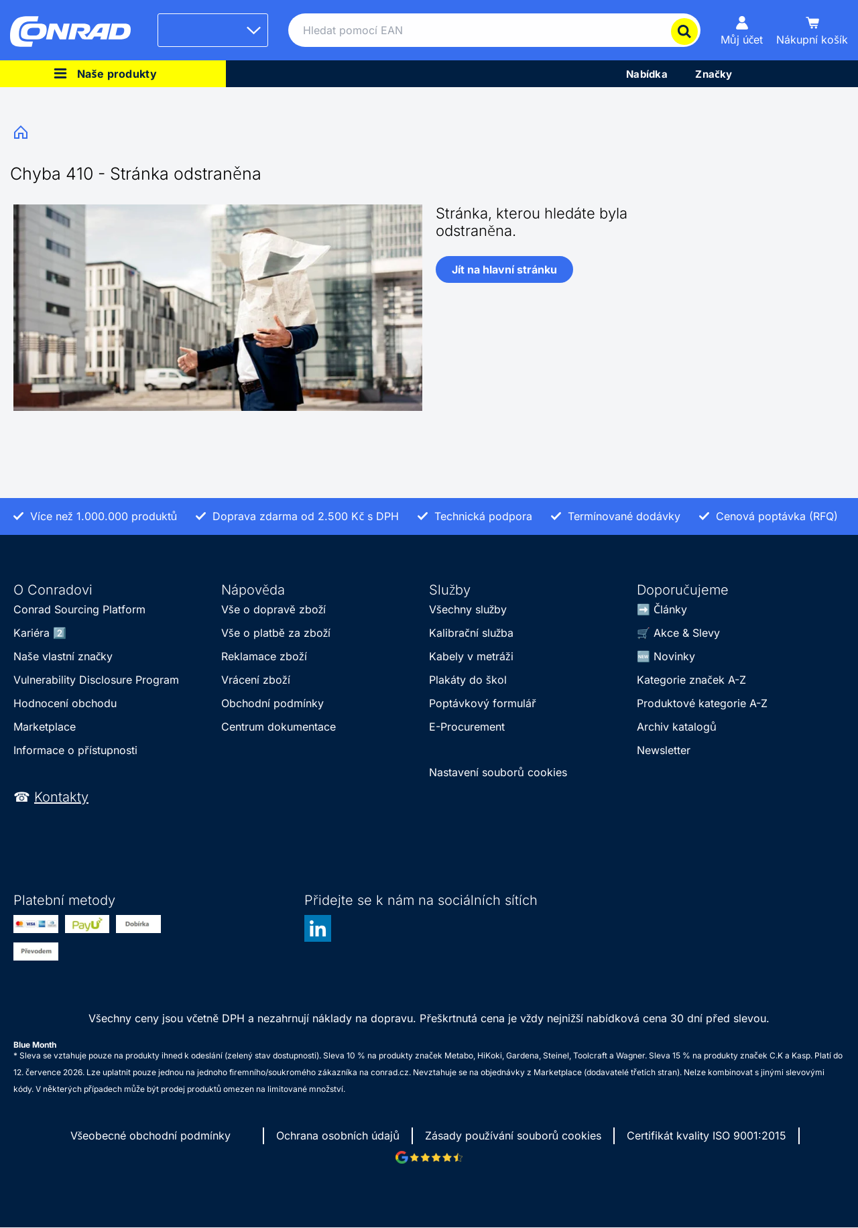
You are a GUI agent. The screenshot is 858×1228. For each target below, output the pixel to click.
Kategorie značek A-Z (691, 679)
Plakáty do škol (468, 679)
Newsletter (663, 750)
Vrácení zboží (255, 679)
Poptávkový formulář (482, 703)
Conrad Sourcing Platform (79, 609)
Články (670, 609)
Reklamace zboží (264, 656)
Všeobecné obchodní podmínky (150, 1135)
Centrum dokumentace (278, 726)
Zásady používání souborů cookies (513, 1135)
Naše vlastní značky (63, 656)
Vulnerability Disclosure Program (96, 679)
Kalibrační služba (471, 632)
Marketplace (44, 726)
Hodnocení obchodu (65, 703)
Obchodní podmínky (272, 703)
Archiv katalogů (677, 726)
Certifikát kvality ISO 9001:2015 (706, 1135)
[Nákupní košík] (812, 30)
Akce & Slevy (687, 632)
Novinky (674, 656)
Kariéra (31, 632)
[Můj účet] (742, 30)
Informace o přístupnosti (75, 750)
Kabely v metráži (471, 656)
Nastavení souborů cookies (498, 772)
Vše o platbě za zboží (275, 632)
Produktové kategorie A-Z (702, 703)
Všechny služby (468, 609)
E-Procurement (467, 726)
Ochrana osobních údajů (338, 1135)
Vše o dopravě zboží (273, 609)
